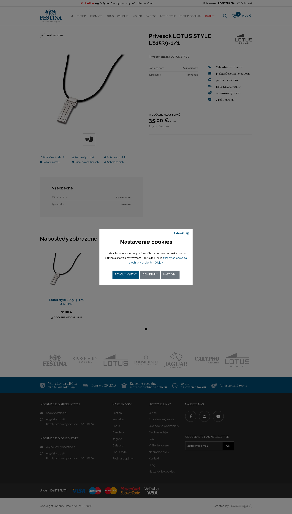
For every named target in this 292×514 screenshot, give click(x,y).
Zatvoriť (182, 233)
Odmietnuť (150, 274)
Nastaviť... (170, 274)
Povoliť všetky (126, 274)
